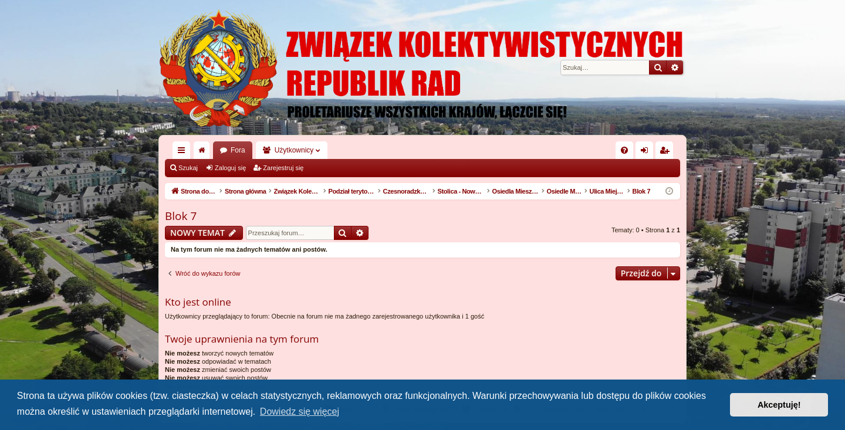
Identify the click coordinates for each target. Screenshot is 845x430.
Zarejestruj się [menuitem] (666, 152)
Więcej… (183, 152)
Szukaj (188, 167)
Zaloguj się (230, 167)
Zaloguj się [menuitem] (647, 152)
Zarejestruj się (283, 167)
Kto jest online (198, 302)
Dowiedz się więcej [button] (299, 412)
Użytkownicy (294, 150)
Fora (238, 150)
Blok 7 (181, 216)
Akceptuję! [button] (779, 404)
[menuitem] (624, 150)
